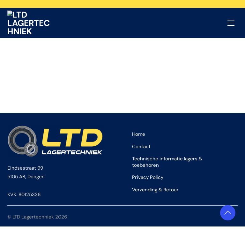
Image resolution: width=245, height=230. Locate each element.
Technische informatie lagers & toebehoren (167, 151)
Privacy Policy (147, 167)
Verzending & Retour (155, 179)
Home (138, 124)
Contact (141, 136)
